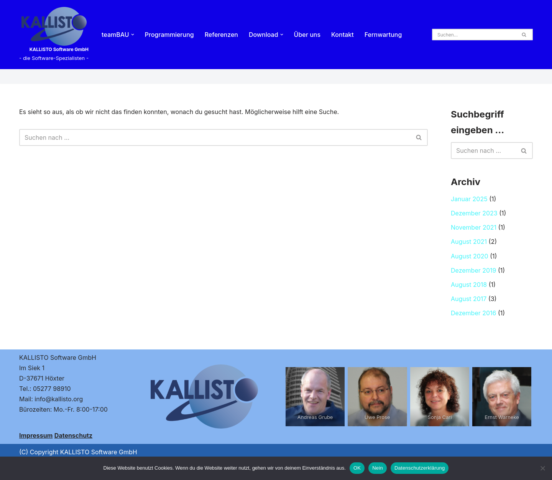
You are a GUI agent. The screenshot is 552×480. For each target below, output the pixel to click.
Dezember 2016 (473, 313)
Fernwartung (383, 34)
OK (357, 468)
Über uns (307, 34)
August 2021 (469, 241)
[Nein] (542, 468)
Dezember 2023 (474, 213)
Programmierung (169, 34)
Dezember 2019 (473, 270)
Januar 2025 (469, 199)
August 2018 (469, 284)
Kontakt (342, 34)
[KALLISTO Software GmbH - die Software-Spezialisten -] (54, 34)
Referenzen (221, 34)
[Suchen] (474, 34)
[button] (132, 34)
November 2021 (473, 227)
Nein (377, 468)
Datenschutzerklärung (419, 468)
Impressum (36, 435)
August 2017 (468, 299)
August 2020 (469, 256)
